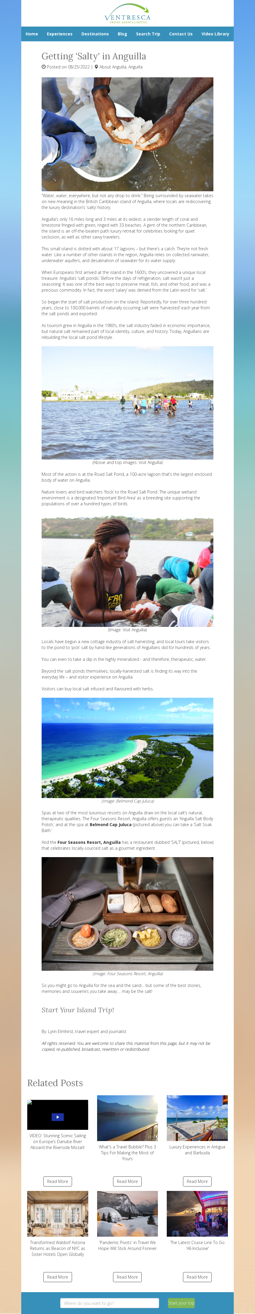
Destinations (95, 34)
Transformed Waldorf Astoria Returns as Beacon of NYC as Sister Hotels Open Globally (57, 1224)
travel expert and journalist (100, 1031)
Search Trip (148, 34)
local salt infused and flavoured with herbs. (113, 689)
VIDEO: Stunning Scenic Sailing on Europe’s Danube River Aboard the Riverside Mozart (57, 1122)
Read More (57, 1181)
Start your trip (181, 1303)
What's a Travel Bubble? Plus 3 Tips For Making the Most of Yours (127, 1128)
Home (32, 34)
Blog (122, 34)
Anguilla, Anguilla (127, 67)
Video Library (215, 34)
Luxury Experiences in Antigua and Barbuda (197, 1125)
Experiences (60, 34)
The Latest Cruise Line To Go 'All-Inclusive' (197, 1221)
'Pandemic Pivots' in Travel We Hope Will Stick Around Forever (127, 1221)
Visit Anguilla (150, 462)
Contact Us (181, 34)
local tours (175, 641)
